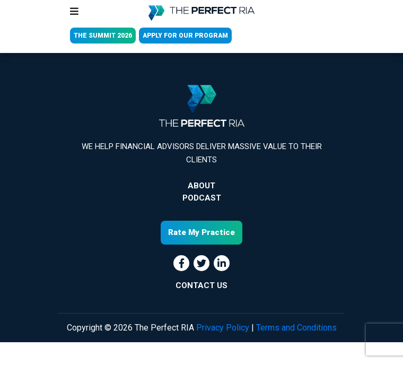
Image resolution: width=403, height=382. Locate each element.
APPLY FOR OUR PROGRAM (185, 35)
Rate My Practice (201, 232)
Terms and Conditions (296, 328)
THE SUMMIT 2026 (103, 35)
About (201, 185)
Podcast (201, 198)
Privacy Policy (222, 328)
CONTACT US (201, 285)
